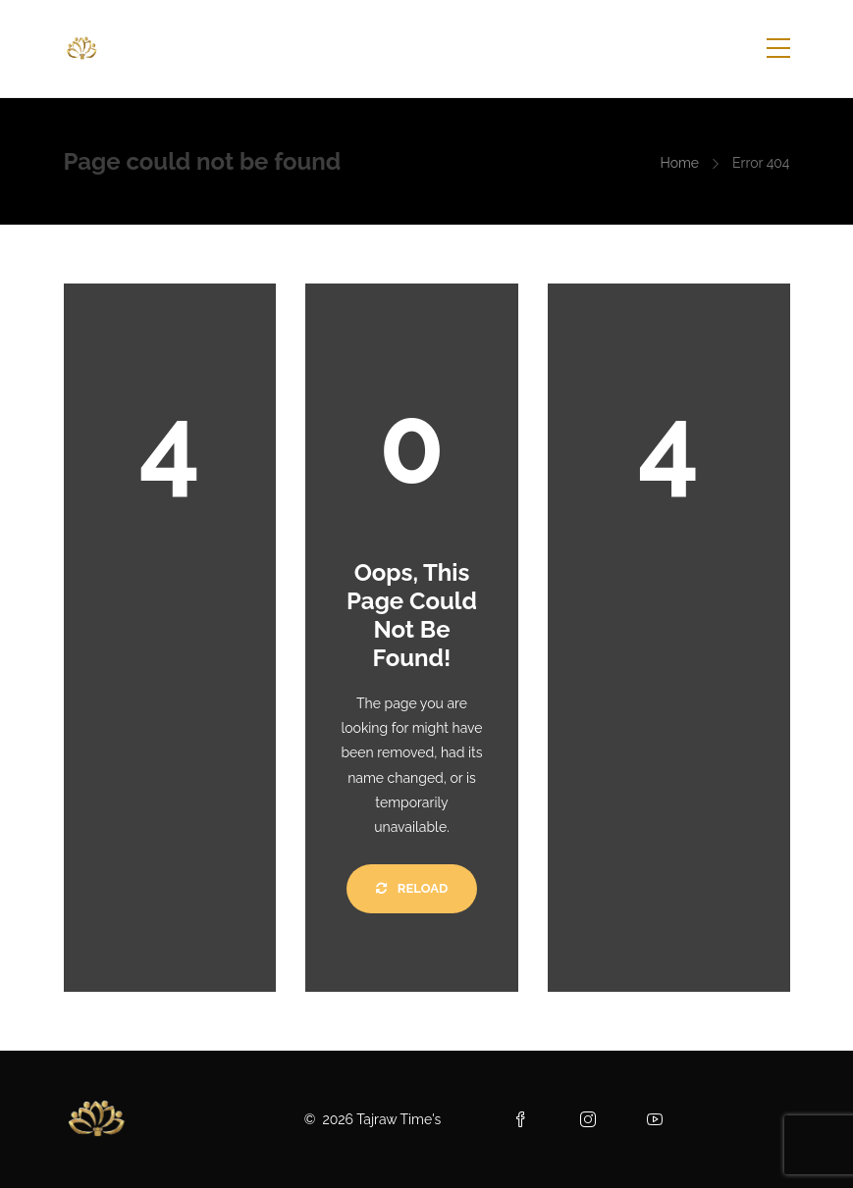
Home (679, 163)
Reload (412, 888)
